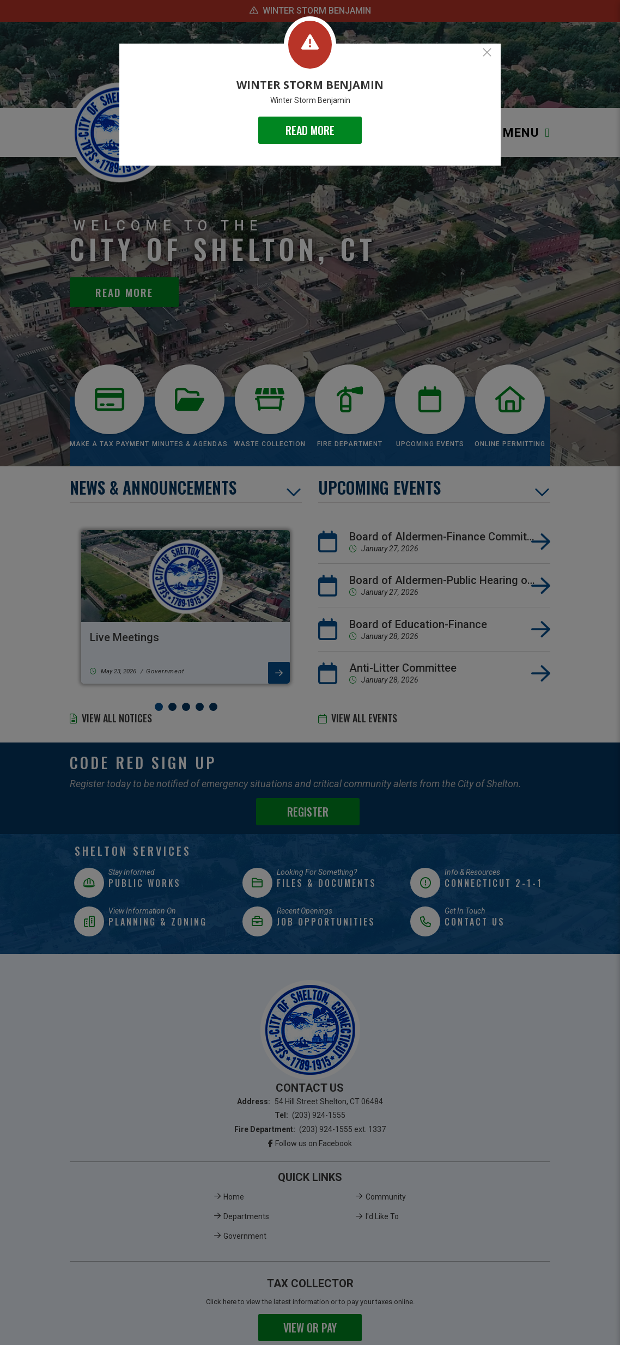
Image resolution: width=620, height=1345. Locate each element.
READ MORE (310, 130)
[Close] (487, 52)
